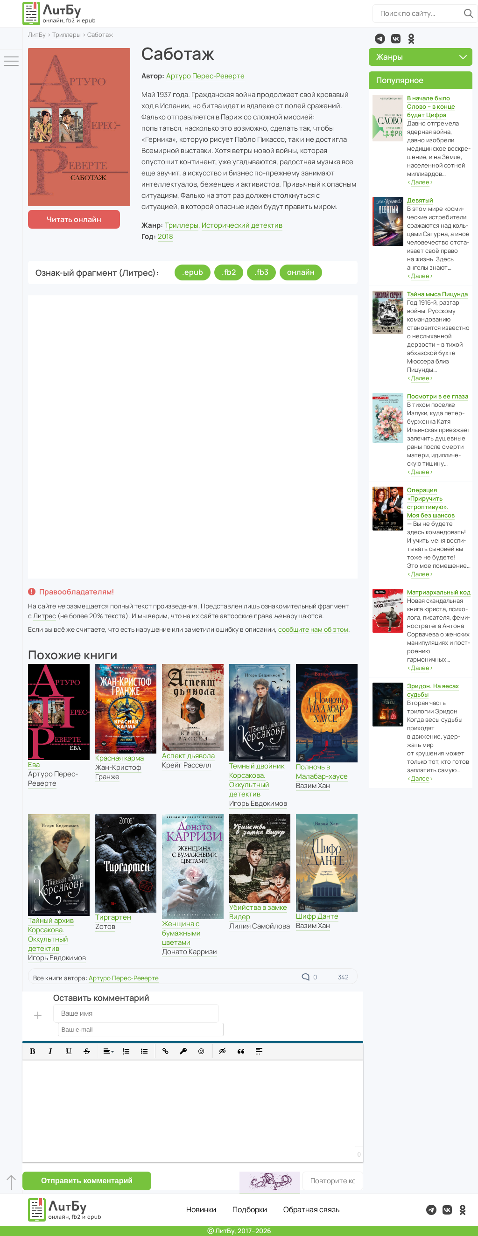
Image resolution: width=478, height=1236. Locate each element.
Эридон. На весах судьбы (433, 690)
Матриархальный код (439, 592)
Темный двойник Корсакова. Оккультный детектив (256, 780)
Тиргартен (113, 917)
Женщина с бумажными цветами (181, 933)
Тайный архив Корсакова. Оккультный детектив (51, 934)
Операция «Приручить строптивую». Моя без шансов (431, 502)
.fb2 (229, 272)
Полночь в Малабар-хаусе (322, 771)
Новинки (201, 1209)
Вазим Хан (313, 785)
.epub (192, 272)
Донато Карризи (189, 952)
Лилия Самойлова (259, 926)
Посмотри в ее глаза (437, 396)
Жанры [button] (421, 56)
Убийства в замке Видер (258, 912)
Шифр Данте (317, 916)
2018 (165, 236)
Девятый (420, 200)
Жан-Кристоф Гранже (118, 772)
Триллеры (66, 34)
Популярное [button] (399, 80)
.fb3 (261, 272)
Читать (74, 219)
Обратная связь (311, 1209)
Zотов (105, 926)
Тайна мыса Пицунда (437, 294)
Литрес (44, 615)
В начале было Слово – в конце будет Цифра (431, 106)
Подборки (249, 1209)
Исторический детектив (242, 225)
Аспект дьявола (188, 756)
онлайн (301, 272)
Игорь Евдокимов (258, 803)
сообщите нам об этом (313, 629)
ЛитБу (37, 34)
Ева (34, 764)
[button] (32, 1051)
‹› (420, 182)
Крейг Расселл (186, 765)
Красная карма (119, 758)
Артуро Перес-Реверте (205, 76)
